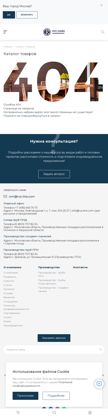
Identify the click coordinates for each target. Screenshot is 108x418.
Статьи (8, 285)
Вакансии (9, 297)
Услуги (7, 317)
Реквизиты (10, 276)
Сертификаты (12, 313)
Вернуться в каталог (47, 115)
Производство (49, 267)
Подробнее (56, 395)
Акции (7, 321)
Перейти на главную (18, 115)
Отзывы (8, 293)
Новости (9, 280)
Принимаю (25, 395)
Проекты (9, 289)
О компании (12, 267)
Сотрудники (11, 301)
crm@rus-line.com (22, 196)
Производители (13, 325)
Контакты (80, 267)
